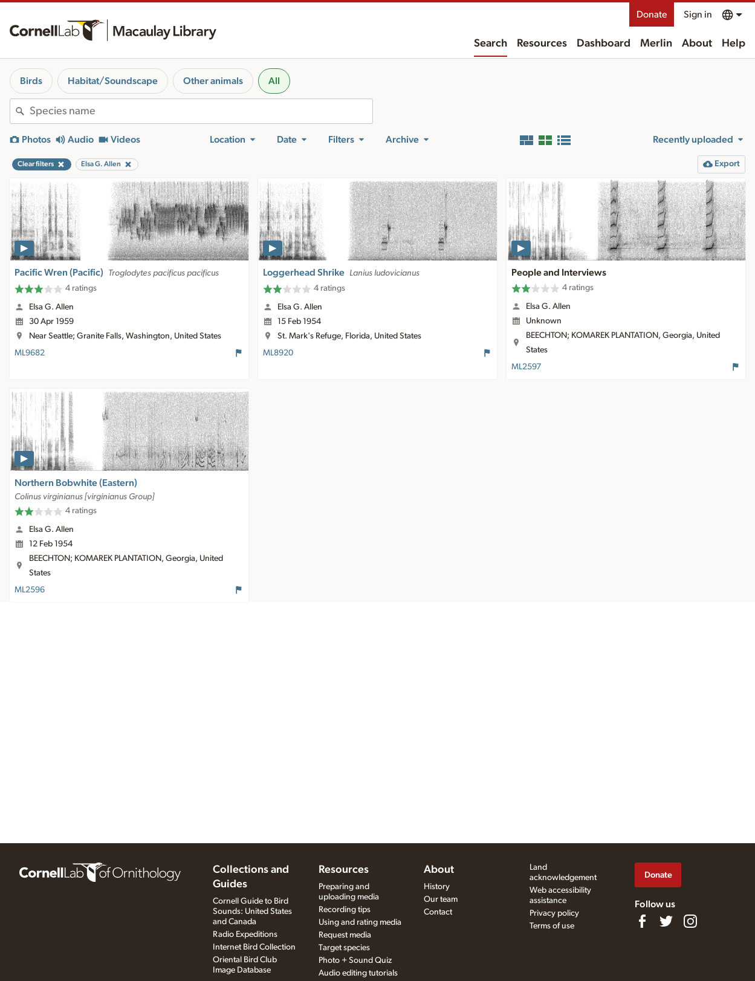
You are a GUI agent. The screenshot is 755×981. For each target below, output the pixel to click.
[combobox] (201, 111)
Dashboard (603, 43)
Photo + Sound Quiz (355, 960)
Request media (345, 935)
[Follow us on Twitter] (666, 921)
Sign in (698, 14)
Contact (438, 912)
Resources (542, 43)
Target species (344, 948)
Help (733, 43)
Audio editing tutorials (358, 973)
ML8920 (278, 353)
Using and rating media (360, 922)
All (274, 81)
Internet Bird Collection (254, 947)
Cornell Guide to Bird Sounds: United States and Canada (252, 911)
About (697, 43)
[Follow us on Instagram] (690, 921)
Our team (441, 899)
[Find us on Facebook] (642, 921)
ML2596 (30, 590)
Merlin (656, 43)
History (437, 886)
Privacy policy (554, 913)
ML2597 (526, 367)
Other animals (213, 81)
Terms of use (552, 926)
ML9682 (30, 353)
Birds (31, 81)
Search (490, 43)
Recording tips (345, 909)
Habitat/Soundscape (113, 81)
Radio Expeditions (245, 934)
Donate (652, 14)
